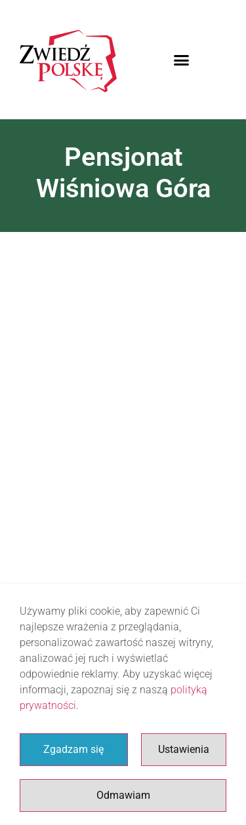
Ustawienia (183, 749)
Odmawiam (123, 795)
